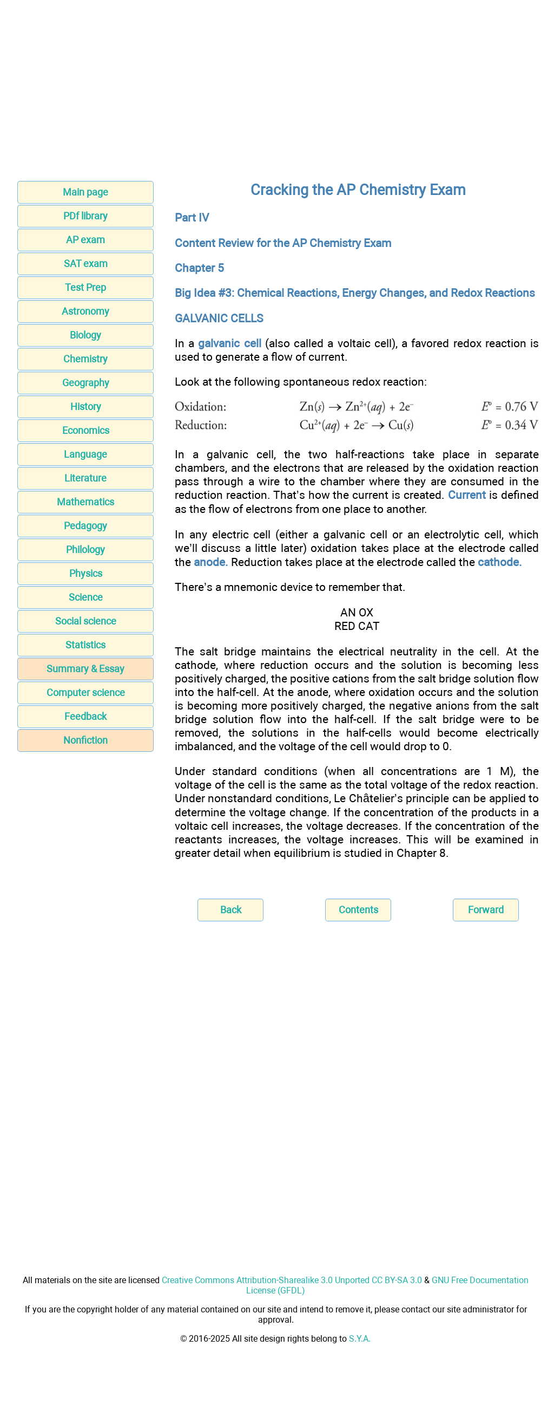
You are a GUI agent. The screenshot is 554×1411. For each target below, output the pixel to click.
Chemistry (85, 359)
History (85, 406)
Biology (85, 335)
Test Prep (85, 287)
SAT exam (86, 263)
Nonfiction (85, 740)
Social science (85, 621)
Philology (85, 549)
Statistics (85, 645)
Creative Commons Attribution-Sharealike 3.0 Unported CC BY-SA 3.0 (292, 1280)
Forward (486, 909)
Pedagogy (85, 525)
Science (86, 597)
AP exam (85, 239)
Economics (85, 430)
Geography (85, 382)
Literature (85, 478)
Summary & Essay (85, 668)
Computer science (86, 692)
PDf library (85, 216)
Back (230, 909)
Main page (85, 192)
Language (85, 454)
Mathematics (85, 502)
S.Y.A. (360, 1339)
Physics (85, 573)
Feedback (85, 716)
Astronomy (85, 311)
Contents (358, 909)
